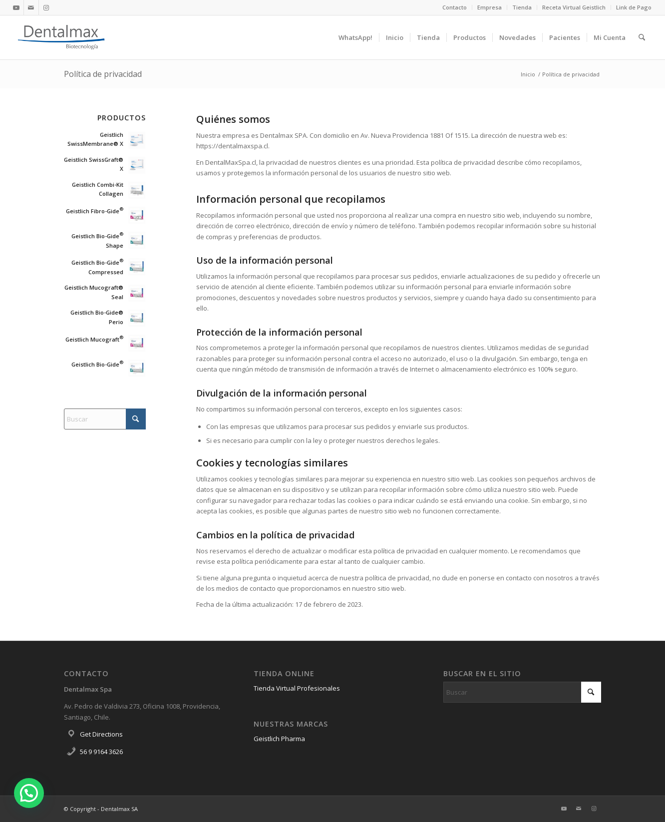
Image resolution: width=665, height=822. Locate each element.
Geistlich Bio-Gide (97, 364)
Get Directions (101, 734)
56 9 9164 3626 (101, 751)
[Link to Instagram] (46, 7)
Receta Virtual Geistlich (574, 7)
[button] (29, 793)
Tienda (522, 7)
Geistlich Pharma (279, 738)
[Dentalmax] (61, 37)
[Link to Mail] (31, 7)
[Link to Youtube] (16, 7)
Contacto (454, 7)
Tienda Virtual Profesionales (297, 688)
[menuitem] (454, 7)
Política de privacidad (103, 73)
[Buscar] (642, 37)
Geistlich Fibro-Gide (94, 211)
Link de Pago (634, 7)
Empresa (489, 7)
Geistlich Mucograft (94, 339)
